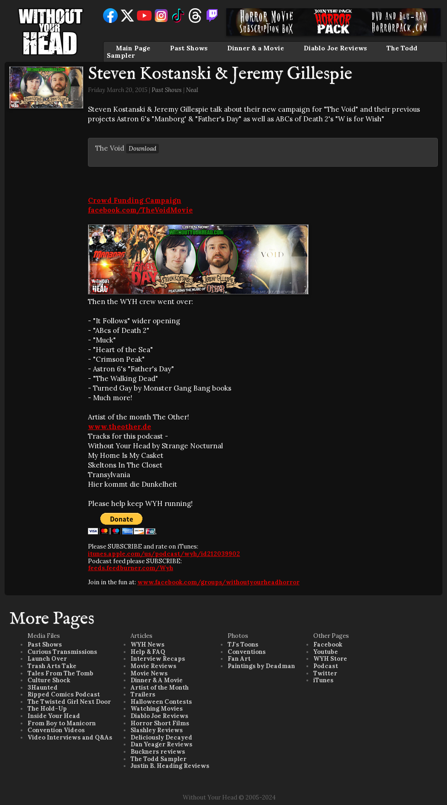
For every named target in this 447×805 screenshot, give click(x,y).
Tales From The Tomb (60, 673)
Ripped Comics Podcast (63, 694)
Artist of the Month (160, 687)
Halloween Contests (161, 702)
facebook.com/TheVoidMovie (140, 210)
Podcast (325, 666)
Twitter (325, 673)
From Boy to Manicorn (61, 723)
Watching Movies (157, 709)
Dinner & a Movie (255, 48)
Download (142, 148)
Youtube (325, 652)
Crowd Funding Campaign (134, 200)
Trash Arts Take (51, 666)
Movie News (149, 673)
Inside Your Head (53, 716)
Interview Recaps (158, 659)
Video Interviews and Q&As (69, 737)
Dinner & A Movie (157, 680)
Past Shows (188, 48)
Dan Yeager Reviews (161, 744)
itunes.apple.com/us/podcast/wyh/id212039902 (164, 554)
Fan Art (239, 659)
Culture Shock (48, 680)
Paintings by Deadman (261, 666)
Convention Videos (56, 730)
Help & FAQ (148, 652)
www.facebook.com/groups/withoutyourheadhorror (218, 582)
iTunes (323, 680)
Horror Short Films (160, 723)
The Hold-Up (47, 709)
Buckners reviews (158, 752)
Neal (192, 90)
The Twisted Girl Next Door (69, 702)
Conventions (247, 652)
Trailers (143, 694)
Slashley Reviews (157, 730)
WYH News (147, 644)
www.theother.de (119, 426)
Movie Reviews (153, 666)
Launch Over (47, 659)
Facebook (327, 644)
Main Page (133, 48)
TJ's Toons (243, 644)
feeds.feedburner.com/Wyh (130, 568)
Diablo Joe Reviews (335, 48)
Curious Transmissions (62, 652)
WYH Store (330, 659)
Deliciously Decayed (161, 737)
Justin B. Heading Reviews (170, 766)
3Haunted (42, 687)
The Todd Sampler (158, 759)
